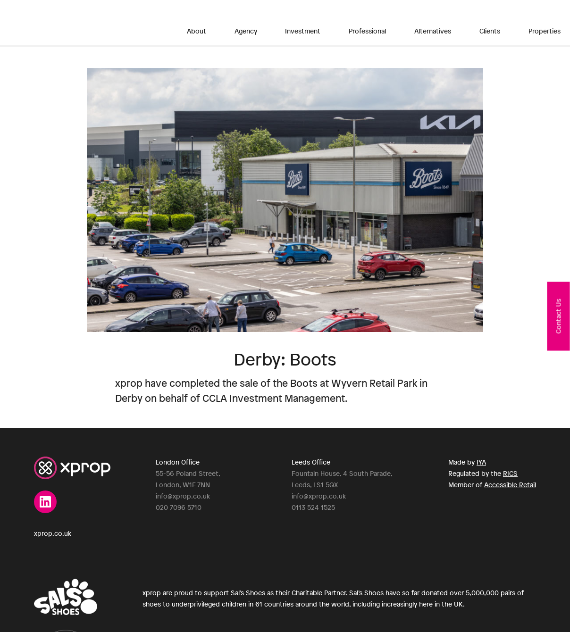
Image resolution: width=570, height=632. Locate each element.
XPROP (81, 23)
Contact (523, 23)
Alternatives (371, 23)
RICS (510, 473)
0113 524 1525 (313, 507)
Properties (453, 23)
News (490, 23)
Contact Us (558, 316)
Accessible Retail (510, 484)
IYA (481, 461)
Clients (413, 23)
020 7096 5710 (178, 507)
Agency (228, 23)
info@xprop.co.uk (183, 495)
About (195, 23)
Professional (320, 23)
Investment (270, 23)
